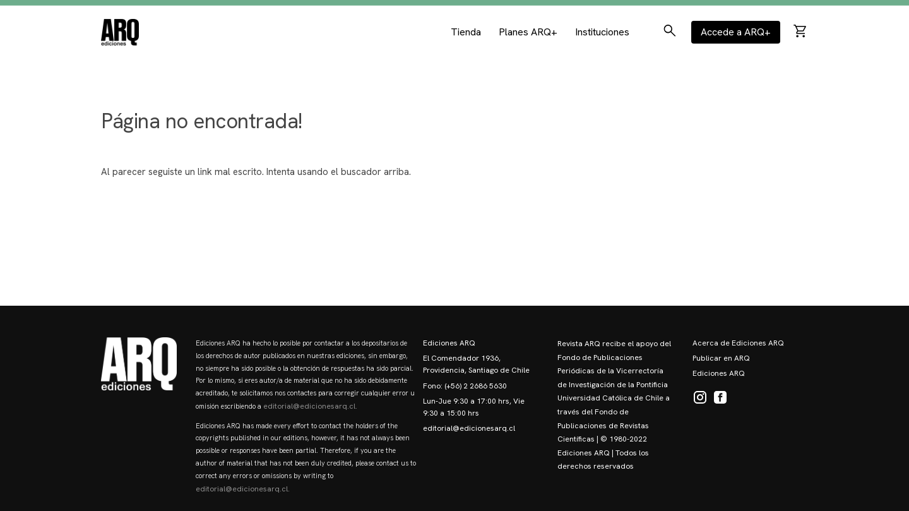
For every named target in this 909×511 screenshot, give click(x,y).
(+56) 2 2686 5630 (475, 386)
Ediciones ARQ (449, 343)
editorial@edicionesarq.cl (469, 428)
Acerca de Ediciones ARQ (738, 343)
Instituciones (602, 30)
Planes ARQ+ (528, 30)
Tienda (466, 30)
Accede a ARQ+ (736, 30)
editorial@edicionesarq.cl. (310, 406)
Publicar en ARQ (721, 358)
